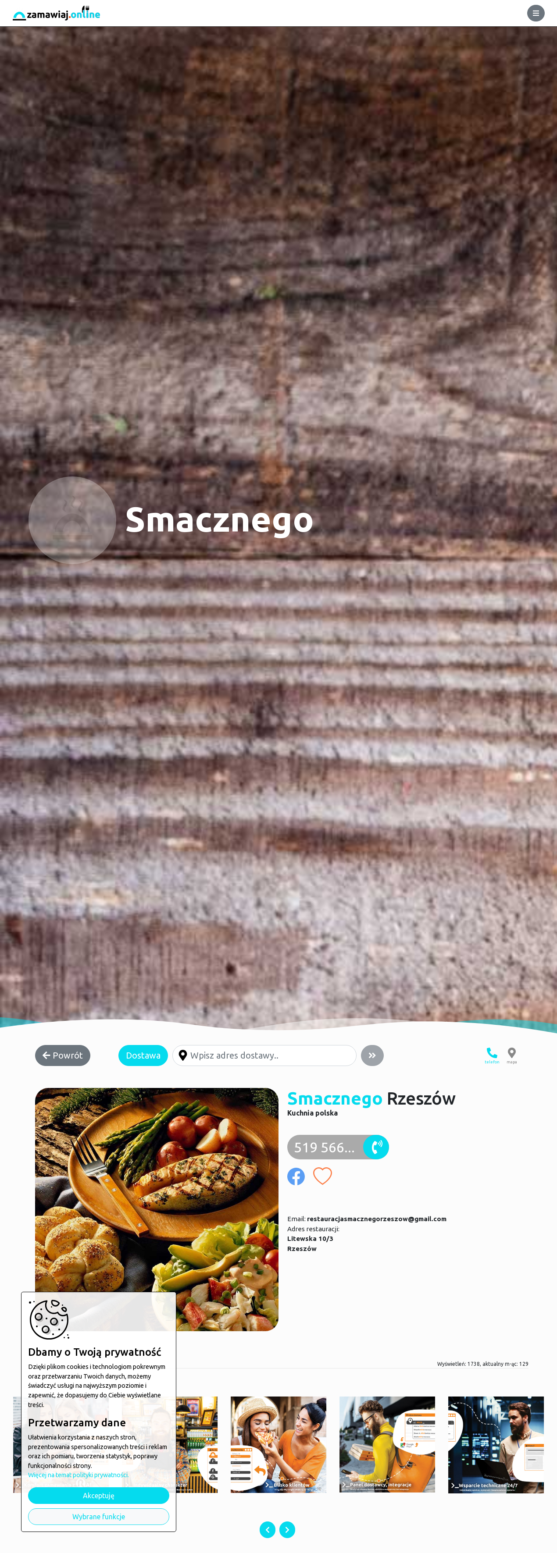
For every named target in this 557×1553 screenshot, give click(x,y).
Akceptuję (98, 1496)
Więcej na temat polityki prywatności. (78, 1474)
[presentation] (267, 1529)
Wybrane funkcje (98, 1517)
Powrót (63, 1055)
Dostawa (143, 1055)
